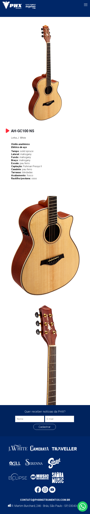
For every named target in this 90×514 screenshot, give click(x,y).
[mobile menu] (85, 4)
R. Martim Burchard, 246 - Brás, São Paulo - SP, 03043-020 (45, 505)
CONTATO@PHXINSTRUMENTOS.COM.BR (45, 499)
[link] (45, 73)
